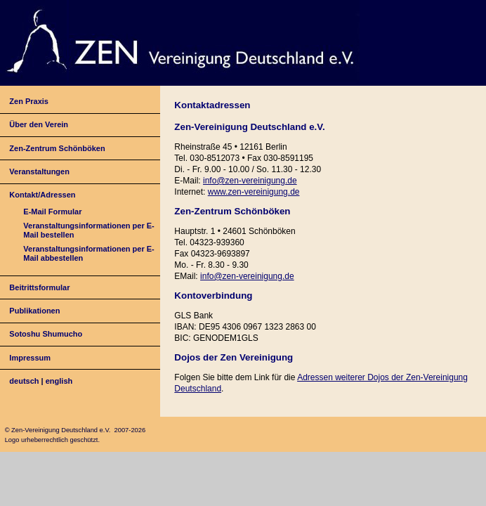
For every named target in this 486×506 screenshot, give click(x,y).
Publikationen (34, 310)
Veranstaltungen (39, 171)
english (59, 381)
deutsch (24, 381)
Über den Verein (38, 124)
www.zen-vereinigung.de (254, 192)
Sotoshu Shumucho (45, 334)
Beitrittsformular (39, 287)
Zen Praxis (28, 101)
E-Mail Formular (52, 211)
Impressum (30, 357)
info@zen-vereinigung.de (250, 181)
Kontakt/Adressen (42, 194)
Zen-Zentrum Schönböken (57, 148)
